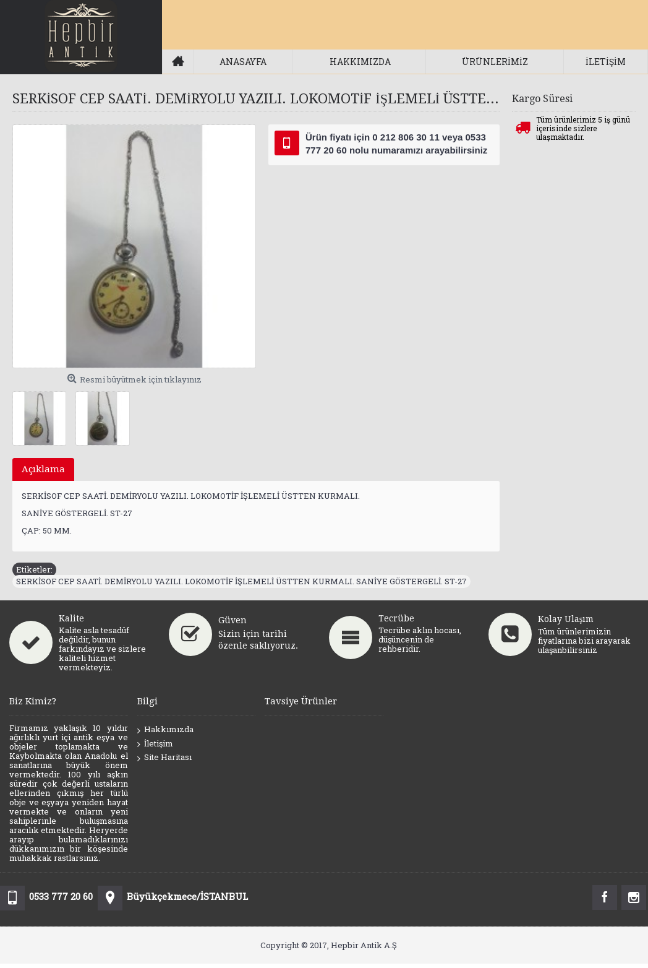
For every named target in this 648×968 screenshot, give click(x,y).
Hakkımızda (165, 730)
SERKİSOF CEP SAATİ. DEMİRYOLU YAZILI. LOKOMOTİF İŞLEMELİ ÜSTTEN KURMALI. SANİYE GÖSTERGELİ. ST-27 (241, 581)
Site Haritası (164, 757)
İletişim (155, 744)
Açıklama (43, 469)
